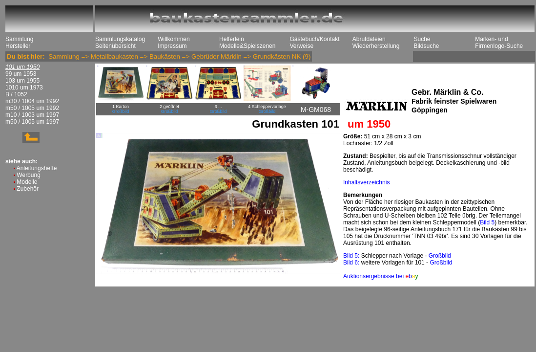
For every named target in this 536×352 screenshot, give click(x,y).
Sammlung (19, 39)
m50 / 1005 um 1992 (32, 108)
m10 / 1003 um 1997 (32, 114)
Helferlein (231, 39)
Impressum (172, 46)
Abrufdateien (369, 39)
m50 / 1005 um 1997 (32, 121)
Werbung (28, 175)
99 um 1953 (20, 73)
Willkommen (173, 39)
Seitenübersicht (115, 46)
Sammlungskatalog (120, 39)
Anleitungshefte (37, 168)
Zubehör (28, 188)
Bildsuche (426, 46)
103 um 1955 (22, 80)
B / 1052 (16, 94)
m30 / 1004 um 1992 (32, 101)
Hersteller (17, 46)
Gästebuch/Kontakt (314, 39)
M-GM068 (316, 109)
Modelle (27, 181)
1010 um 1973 (24, 87)
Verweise (301, 46)
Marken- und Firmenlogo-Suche (499, 42)
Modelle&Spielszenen (247, 46)
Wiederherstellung (376, 46)
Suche (421, 39)
